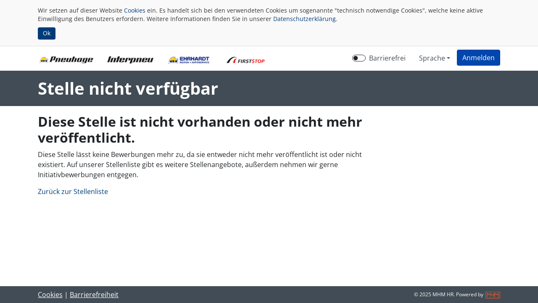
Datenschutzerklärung (304, 19)
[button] (478, 58)
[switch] (359, 58)
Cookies (134, 10)
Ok (46, 33)
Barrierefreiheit (94, 294)
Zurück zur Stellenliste (73, 191)
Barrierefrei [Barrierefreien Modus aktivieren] (387, 58)
